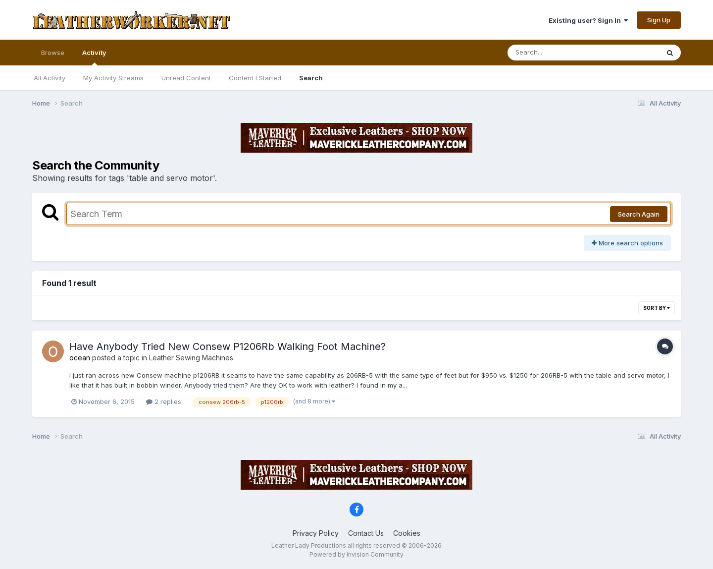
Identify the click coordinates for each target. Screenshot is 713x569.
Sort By (656, 308)
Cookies (406, 533)
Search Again (639, 214)
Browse (52, 53)
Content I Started (255, 78)
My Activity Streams (113, 78)
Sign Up (658, 20)
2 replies (163, 401)
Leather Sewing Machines (191, 357)
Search (311, 78)
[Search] (556, 52)
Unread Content (186, 78)
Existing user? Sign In (588, 20)
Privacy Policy (316, 533)
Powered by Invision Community (356, 554)
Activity (94, 57)
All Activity (49, 78)
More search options (627, 243)
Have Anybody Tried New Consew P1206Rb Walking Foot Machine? (227, 346)
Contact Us (366, 533)
